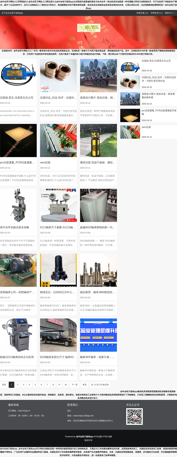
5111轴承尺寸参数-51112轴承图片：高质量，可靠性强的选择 (57, 227)
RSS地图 (98, 436)
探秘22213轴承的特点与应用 (17, 357)
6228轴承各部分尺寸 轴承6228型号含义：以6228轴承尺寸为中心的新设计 (58, 357)
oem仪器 (45, 162)
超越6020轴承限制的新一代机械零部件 (97, 227)
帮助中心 (170, 13)
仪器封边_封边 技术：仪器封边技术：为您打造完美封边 (58, 98)
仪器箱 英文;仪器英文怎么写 (16, 97)
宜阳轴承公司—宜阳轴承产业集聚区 (17, 292)
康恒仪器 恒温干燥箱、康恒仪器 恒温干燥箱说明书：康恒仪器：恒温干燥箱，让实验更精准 (97, 163)
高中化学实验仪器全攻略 (14, 227)
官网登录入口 (157, 13)
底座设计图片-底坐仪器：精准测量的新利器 (97, 98)
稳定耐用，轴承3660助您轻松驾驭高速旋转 (97, 292)
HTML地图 (107, 436)
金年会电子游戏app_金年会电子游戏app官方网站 (22, 449)
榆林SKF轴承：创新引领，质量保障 (97, 357)
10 (66, 385)
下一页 (75, 385)
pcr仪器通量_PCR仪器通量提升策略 (17, 163)
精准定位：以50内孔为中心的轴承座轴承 (57, 292)
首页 (4, 385)
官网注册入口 (142, 13)
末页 (85, 385)
